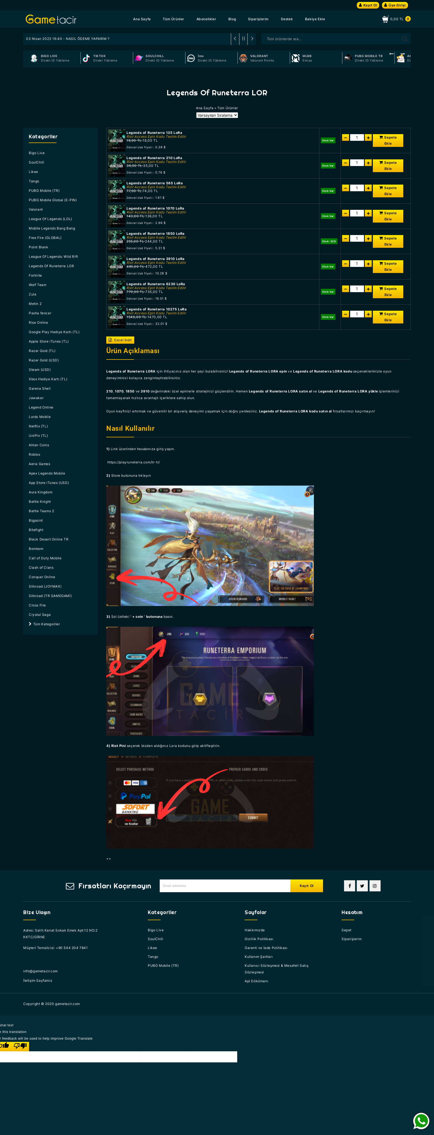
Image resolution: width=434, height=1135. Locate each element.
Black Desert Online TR (48, 539)
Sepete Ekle (388, 140)
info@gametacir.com (40, 971)
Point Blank (38, 247)
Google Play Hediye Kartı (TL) (54, 332)
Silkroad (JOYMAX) (45, 586)
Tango (34, 181)
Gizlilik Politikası (259, 939)
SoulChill (36, 162)
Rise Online (38, 322)
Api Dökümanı (256, 981)
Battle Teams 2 (41, 511)
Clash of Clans (41, 567)
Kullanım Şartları (259, 957)
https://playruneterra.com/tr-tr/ (133, 462)
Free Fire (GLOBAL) (45, 238)
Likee (33, 172)
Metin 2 (35, 304)
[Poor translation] (20, 1046)
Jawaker (36, 398)
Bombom (36, 549)
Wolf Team (37, 285)
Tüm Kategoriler (44, 624)
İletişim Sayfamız (37, 980)
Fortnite (35, 275)
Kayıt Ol (368, 5)
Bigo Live (37, 153)
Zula (32, 294)
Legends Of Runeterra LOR (51, 266)
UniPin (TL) (38, 435)
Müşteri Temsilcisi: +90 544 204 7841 (55, 948)
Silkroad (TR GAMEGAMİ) (50, 596)
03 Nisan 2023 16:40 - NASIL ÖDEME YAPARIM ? (68, 39)
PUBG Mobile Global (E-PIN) (53, 200)
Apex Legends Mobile (47, 473)
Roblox (34, 454)
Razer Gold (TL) (42, 351)
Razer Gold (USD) (44, 360)
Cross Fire (37, 605)
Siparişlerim (258, 19)
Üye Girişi (395, 5)
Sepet (347, 930)
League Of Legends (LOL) (50, 219)
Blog (232, 19)
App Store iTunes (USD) (49, 483)
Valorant (36, 209)
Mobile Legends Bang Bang (52, 228)
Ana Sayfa (142, 19)
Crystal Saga (40, 615)
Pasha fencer (40, 313)
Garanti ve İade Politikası (266, 948)
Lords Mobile (40, 417)
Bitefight (36, 530)
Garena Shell (40, 388)
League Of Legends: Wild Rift (53, 256)
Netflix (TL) (38, 426)
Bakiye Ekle (315, 19)
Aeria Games (39, 464)
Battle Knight (40, 501)
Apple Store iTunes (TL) (49, 341)
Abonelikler (206, 19)
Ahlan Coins (39, 445)
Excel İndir (120, 340)
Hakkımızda (255, 930)
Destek (287, 19)
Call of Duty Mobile (45, 558)
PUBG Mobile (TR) (44, 190)
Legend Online (41, 407)
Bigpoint (36, 520)
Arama (405, 38)
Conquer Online (42, 577)
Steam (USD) (40, 370)
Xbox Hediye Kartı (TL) (48, 379)
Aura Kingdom (40, 492)
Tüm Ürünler (173, 19)
